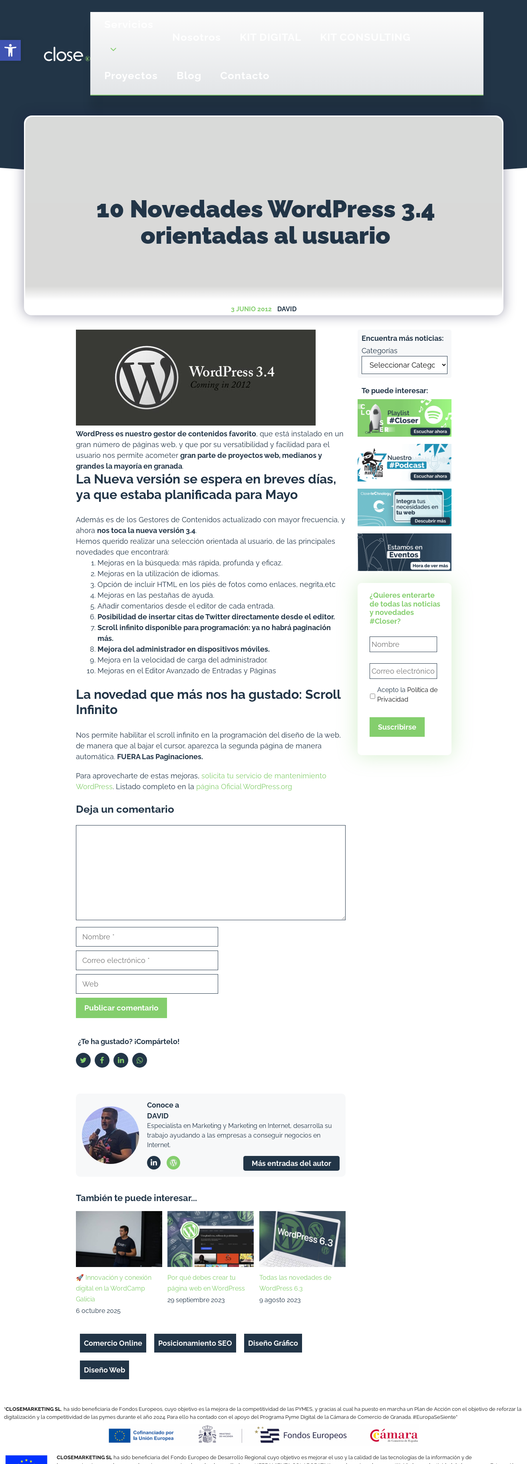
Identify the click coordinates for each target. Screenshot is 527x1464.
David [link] (286, 309)
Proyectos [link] (131, 76)
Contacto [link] (245, 76)
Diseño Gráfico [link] (273, 1343)
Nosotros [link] (196, 37)
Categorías (380, 350)
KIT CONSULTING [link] (365, 37)
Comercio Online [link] (113, 1343)
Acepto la (407, 694)
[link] (10, 50)
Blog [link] (189, 76)
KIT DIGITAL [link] (270, 37)
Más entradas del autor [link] (291, 1163)
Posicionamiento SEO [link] (195, 1343)
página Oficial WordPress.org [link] (244, 786)
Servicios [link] (128, 40)
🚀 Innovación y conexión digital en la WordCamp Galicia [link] (113, 1288)
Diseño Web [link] (104, 1370)
